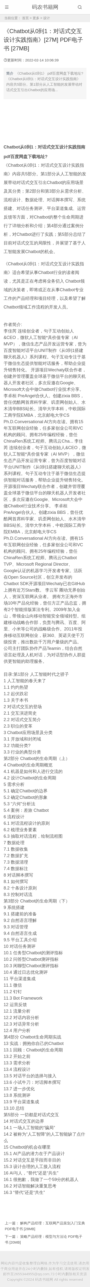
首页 (25, 18)
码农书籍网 (45, 7)
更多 (36, 18)
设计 (46, 18)
